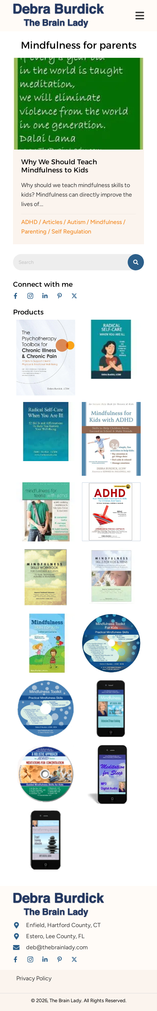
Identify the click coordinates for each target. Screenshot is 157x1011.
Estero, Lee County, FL (55, 936)
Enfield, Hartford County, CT (63, 925)
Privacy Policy (33, 978)
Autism (76, 222)
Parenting (34, 231)
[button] (15, 295)
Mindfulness (106, 222)
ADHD (29, 222)
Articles (52, 222)
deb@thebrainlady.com (57, 947)
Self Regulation (71, 231)
